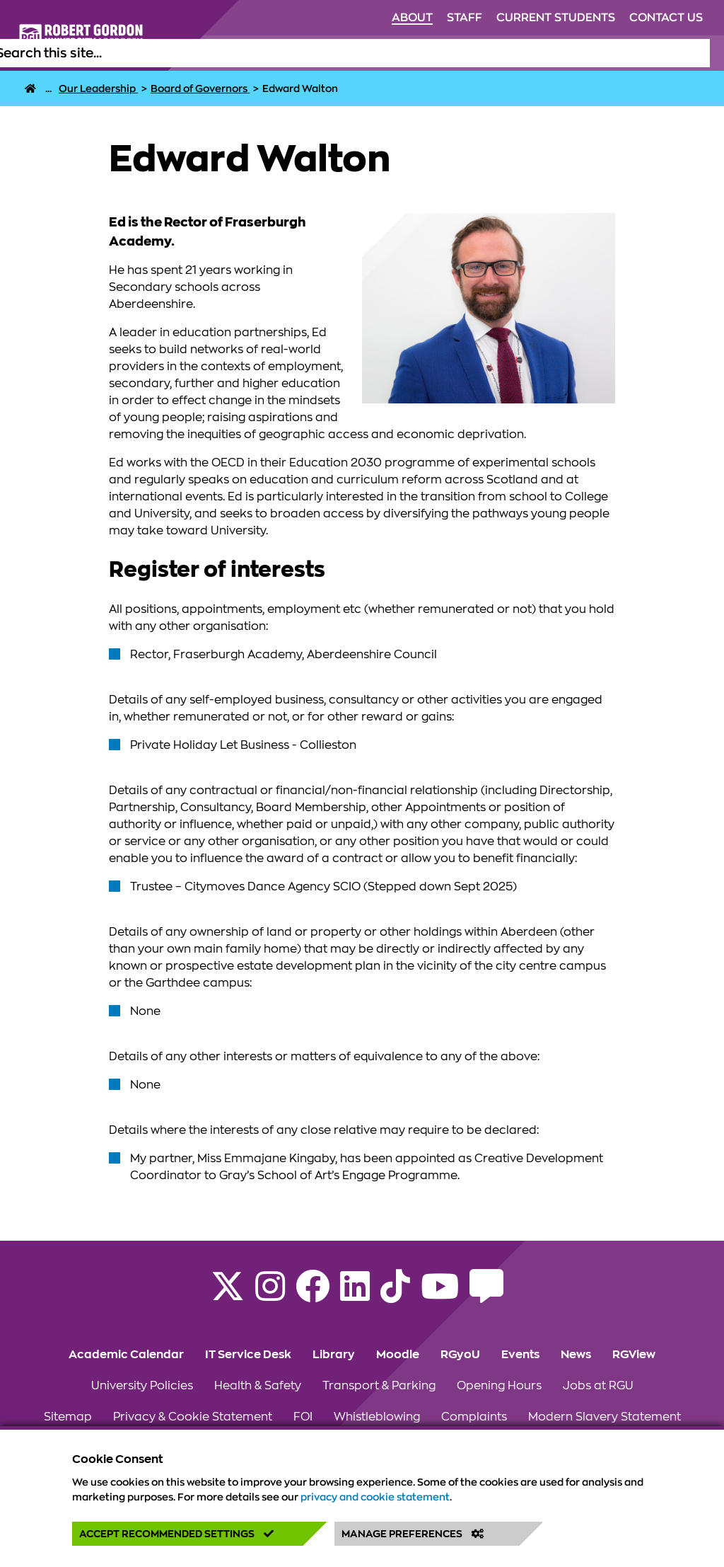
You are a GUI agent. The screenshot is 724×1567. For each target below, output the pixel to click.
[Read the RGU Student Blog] (486, 1295)
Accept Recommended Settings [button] (176, 1534)
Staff (464, 17)
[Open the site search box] (698, 53)
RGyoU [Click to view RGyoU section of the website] (460, 1354)
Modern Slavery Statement (604, 1417)
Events (520, 1354)
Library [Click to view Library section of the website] (334, 1354)
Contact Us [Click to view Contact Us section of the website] (666, 17)
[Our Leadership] (98, 88)
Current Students (555, 17)
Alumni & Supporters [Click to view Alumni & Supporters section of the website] (416, 53)
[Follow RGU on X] (228, 1295)
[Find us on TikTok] (395, 1295)
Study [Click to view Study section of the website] (250, 53)
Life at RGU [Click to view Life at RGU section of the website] (312, 53)
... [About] (48, 88)
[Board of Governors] (200, 88)
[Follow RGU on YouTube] (440, 1295)
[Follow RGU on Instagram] (270, 1295)
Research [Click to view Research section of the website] (516, 53)
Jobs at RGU (598, 1385)
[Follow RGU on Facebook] (312, 1295)
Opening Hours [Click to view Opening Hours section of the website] (499, 1385)
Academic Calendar (126, 1354)
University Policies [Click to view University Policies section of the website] (142, 1385)
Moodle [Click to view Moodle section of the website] (397, 1354)
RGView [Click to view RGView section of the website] (633, 1354)
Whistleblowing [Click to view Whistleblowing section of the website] (377, 1417)
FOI (303, 1417)
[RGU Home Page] (30, 88)
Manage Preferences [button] (412, 1534)
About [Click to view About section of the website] (412, 17)
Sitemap (68, 1417)
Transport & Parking (379, 1385)
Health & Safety (257, 1385)
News (576, 1354)
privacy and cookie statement (375, 1497)
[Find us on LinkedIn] (355, 1295)
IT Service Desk (248, 1354)
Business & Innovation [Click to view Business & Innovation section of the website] (620, 53)
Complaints (474, 1417)
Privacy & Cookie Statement (192, 1417)
